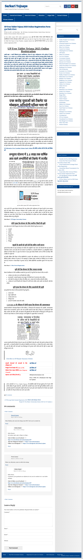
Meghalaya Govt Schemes (65, 80)
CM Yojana (25, 32)
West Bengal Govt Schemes (66, 121)
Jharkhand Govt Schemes (65, 67)
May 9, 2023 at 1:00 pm (19, 429)
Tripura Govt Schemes (64, 113)
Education (41, 15)
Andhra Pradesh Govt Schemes (67, 39)
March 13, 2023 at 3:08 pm (20, 471)
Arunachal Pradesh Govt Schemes (67, 43)
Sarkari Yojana (41, 32)
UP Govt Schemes (12, 33)
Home (5, 15)
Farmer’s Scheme (62, 15)
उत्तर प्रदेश (15, 183)
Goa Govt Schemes (64, 56)
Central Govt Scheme (16, 15)
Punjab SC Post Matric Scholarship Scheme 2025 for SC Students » (36, 401)
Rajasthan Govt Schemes (65, 93)
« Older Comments (8, 411)
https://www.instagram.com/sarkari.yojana (34, 443)
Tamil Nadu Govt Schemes (66, 108)
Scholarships (62, 102)
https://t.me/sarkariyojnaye (32, 441)
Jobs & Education (63, 69)
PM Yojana (62, 87)
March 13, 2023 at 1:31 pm (17, 458)
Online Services (63, 85)
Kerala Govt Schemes (64, 73)
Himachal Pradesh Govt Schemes (67, 63)
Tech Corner (62, 109)
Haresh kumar (15, 415)
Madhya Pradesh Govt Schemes (67, 74)
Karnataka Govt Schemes (65, 71)
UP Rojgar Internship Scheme (18, 219)
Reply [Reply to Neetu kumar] (6, 465)
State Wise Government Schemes (16, 554)
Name (6, 528)
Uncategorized (62, 115)
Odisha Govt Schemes (64, 84)
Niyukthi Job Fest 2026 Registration (68, 159)
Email (6, 534)
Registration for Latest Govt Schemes (35, 554)
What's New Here (21, 33)
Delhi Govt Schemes (64, 54)
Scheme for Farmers (64, 100)
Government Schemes (33, 32)
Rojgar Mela (51, 15)
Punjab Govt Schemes (64, 91)
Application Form (63, 41)
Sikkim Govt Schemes (64, 104)
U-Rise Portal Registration (17, 265)
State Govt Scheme (30, 15)
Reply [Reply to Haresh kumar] (6, 423)
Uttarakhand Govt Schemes (66, 119)
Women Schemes (8, 19)
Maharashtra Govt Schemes (66, 76)
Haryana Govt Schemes (65, 61)
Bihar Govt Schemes (64, 47)
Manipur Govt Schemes (65, 78)
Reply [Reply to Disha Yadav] (9, 446)
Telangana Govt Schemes (65, 111)
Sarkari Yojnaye (16, 6)
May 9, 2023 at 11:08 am (16, 417)
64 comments (9, 395)
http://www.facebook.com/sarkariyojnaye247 (19, 439)
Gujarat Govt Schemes (64, 60)
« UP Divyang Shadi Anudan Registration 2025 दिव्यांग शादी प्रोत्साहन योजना (22, 400)
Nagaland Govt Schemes (65, 82)
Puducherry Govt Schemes (65, 89)
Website (6, 540)
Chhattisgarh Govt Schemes (66, 50)
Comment (7, 512)
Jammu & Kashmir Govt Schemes (67, 65)
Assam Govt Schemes (64, 45)
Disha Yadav (17, 32)
